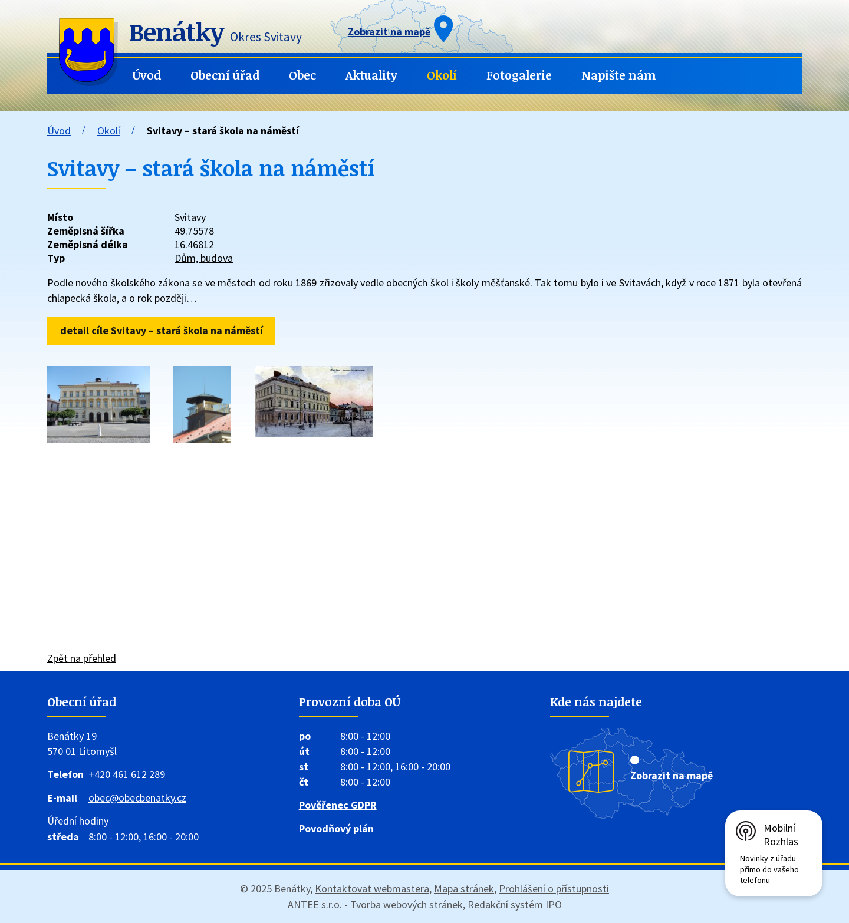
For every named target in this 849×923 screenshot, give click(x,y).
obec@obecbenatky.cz (137, 798)
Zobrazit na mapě (671, 775)
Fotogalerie (519, 75)
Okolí (442, 75)
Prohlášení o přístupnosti (554, 888)
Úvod (147, 75)
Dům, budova (204, 258)
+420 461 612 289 (126, 774)
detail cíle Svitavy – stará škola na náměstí (161, 330)
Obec (302, 75)
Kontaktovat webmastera (372, 888)
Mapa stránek (464, 888)
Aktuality (371, 75)
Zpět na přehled (81, 658)
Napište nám (618, 75)
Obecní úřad (224, 75)
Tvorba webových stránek (406, 904)
